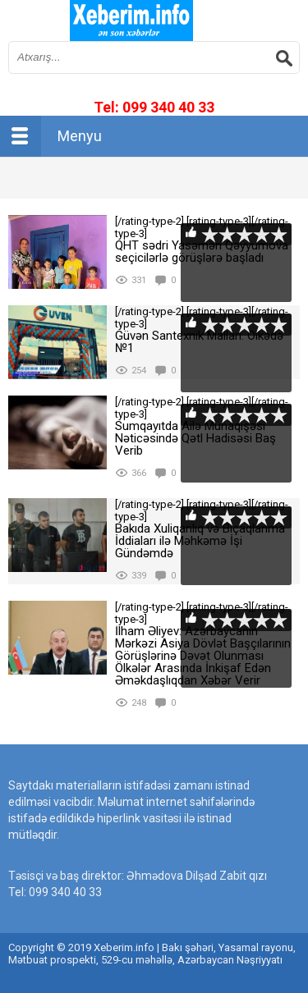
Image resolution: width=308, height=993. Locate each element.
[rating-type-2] (57, 252)
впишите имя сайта (131, 20)
